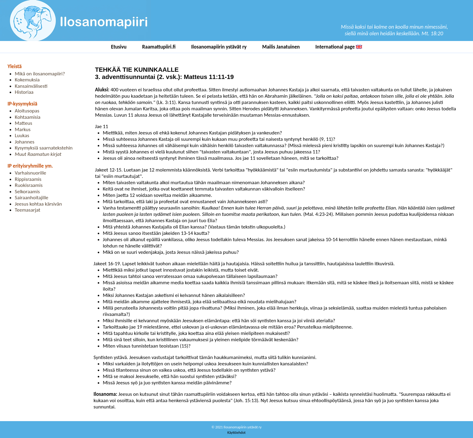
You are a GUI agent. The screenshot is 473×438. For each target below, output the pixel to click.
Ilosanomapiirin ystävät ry (219, 47)
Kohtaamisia (27, 117)
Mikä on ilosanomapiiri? (40, 74)
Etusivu (119, 47)
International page (339, 47)
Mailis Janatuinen (281, 47)
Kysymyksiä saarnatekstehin (44, 148)
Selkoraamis (27, 191)
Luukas (22, 135)
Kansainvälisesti (31, 86)
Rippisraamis (28, 179)
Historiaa (24, 92)
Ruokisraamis (29, 185)
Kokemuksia (27, 80)
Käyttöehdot (236, 432)
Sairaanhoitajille (31, 197)
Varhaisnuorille (30, 173)
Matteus (23, 123)
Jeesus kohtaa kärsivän (38, 204)
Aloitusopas (27, 111)
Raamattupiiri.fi (159, 47)
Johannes (24, 142)
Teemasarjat (27, 210)
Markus (22, 129)
